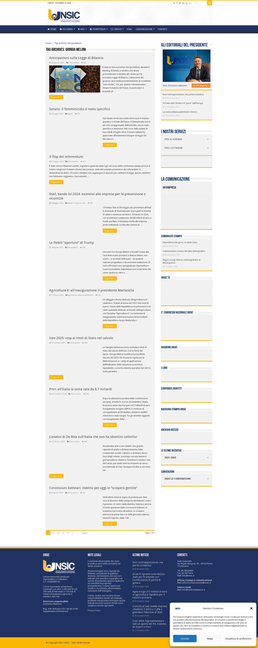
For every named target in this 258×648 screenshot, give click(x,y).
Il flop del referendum (66, 157)
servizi (116, 29)
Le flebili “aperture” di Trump (71, 243)
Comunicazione (144, 29)
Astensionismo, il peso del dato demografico (184, 251)
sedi (81, 29)
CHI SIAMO (66, 29)
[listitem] (196, 208)
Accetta (185, 638)
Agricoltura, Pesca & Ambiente (80, 295)
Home (49, 43)
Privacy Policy (94, 610)
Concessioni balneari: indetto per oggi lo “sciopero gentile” (93, 488)
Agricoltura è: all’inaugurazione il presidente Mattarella (91, 290)
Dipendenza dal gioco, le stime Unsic (180, 242)
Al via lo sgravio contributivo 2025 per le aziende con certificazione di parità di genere (148, 578)
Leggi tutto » (56, 97)
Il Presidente (73, 63)
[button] (251, 608)
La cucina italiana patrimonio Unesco (180, 112)
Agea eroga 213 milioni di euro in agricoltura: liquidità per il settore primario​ (149, 594)
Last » (85, 533)
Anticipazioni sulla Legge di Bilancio (76, 58)
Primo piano (75, 343)
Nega (210, 638)
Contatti (162, 29)
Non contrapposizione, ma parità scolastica (183, 94)
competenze (98, 29)
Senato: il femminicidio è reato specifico (79, 109)
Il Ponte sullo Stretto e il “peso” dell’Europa (183, 103)
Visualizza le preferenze (238, 638)
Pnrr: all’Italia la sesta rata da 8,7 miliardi (80, 389)
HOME (52, 29)
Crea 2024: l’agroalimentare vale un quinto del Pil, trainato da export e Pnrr (149, 623)
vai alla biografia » (201, 85)
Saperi (70, 114)
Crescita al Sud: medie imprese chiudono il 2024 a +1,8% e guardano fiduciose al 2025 (149, 609)
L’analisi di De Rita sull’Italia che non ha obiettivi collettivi (93, 437)
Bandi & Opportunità (76, 203)
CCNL (129, 29)
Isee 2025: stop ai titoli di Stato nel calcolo (81, 338)
